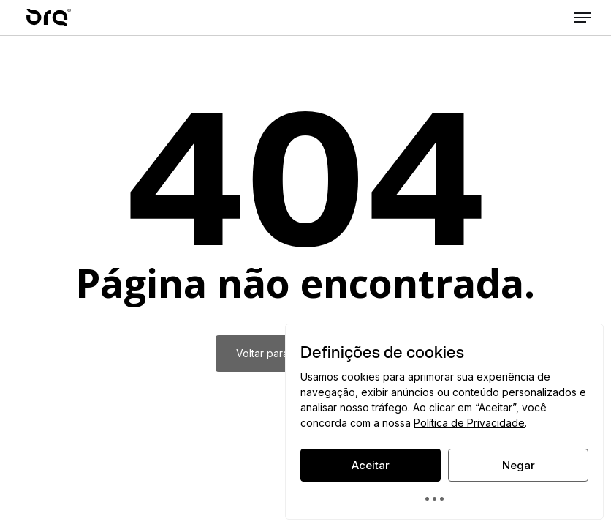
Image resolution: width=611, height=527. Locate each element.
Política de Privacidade (469, 422)
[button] (582, 17)
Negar (518, 465)
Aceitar (371, 465)
